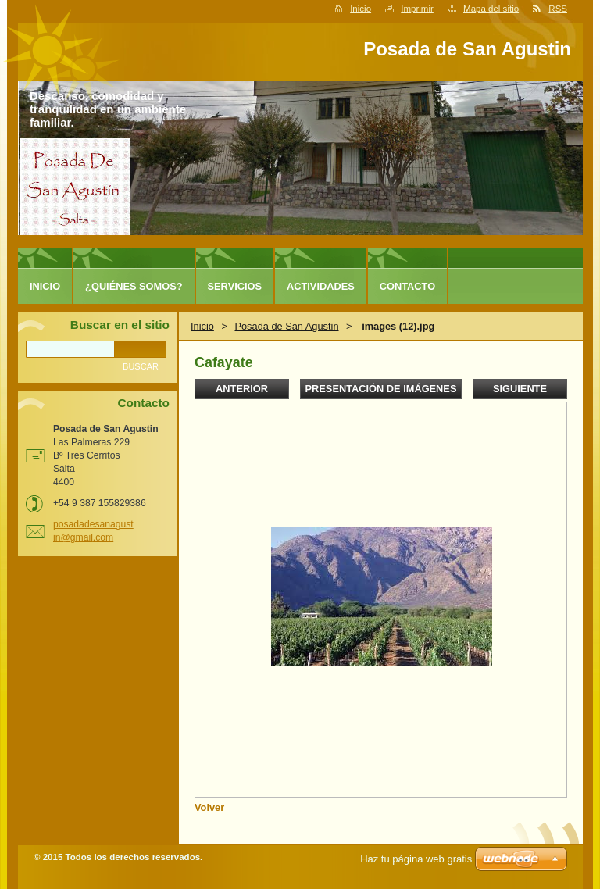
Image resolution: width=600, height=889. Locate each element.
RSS (557, 8)
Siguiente (520, 389)
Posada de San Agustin (286, 326)
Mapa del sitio (491, 8)
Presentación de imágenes (381, 389)
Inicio (360, 8)
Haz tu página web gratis (416, 859)
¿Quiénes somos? (133, 286)
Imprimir (417, 8)
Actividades (321, 286)
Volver (209, 807)
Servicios (235, 286)
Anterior (242, 389)
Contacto (407, 286)
